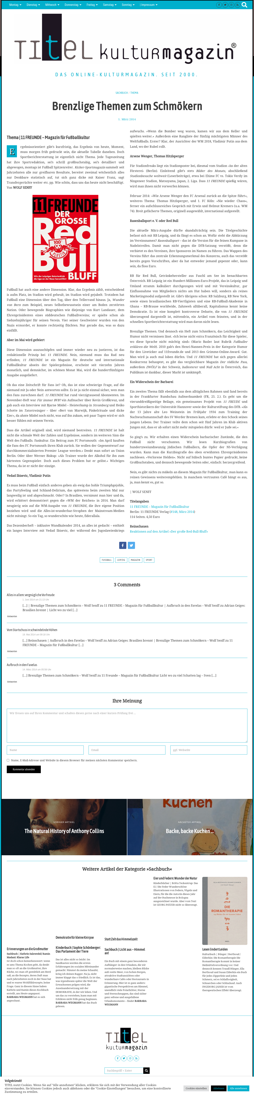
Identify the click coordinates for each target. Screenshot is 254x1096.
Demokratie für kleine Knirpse (75, 937)
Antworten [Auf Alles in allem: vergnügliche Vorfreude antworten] (12, 616)
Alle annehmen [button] (238, 1088)
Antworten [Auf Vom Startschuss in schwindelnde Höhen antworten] (12, 651)
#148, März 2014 (182, 512)
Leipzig (121, 560)
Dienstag (32, 5)
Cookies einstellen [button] (196, 1088)
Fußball (107, 560)
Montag (13, 5)
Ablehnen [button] (218, 1088)
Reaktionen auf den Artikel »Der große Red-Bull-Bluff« (169, 531)
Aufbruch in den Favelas (22, 665)
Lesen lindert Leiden (215, 949)
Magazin (135, 560)
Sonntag (127, 5)
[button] (146, 1070)
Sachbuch (122, 92)
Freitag (91, 5)
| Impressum (147, 5)
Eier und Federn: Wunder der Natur (175, 878)
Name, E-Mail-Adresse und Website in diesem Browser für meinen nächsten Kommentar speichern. (74, 760)
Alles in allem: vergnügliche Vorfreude (31, 595)
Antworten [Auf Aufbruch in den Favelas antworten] (12, 681)
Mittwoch (50, 5)
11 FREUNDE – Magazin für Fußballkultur (159, 507)
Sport (149, 560)
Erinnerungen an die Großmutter (27, 949)
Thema (134, 92)
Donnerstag (71, 5)
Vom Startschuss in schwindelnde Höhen (32, 630)
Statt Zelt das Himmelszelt (121, 939)
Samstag (108, 5)
